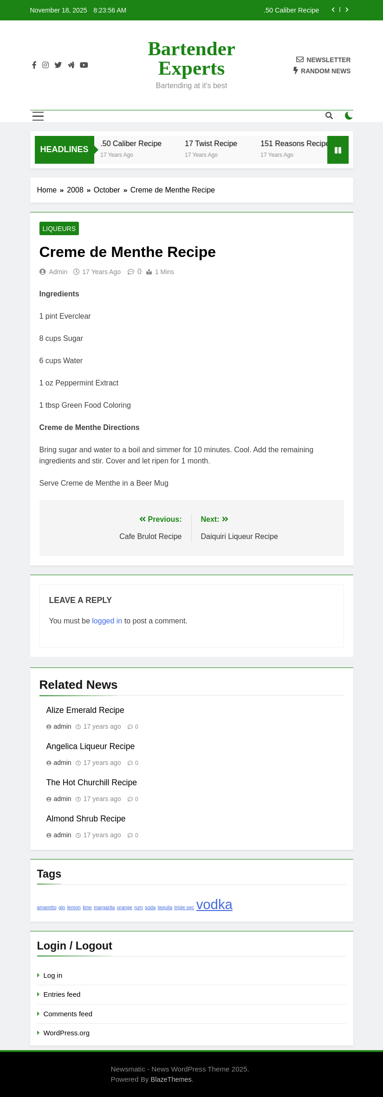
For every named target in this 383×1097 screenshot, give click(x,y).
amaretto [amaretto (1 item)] (47, 907)
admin (58, 272)
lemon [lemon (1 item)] (74, 907)
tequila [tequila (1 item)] (165, 907)
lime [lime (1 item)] (87, 907)
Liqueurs (59, 228)
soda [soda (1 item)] (150, 907)
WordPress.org (67, 1033)
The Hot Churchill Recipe (91, 782)
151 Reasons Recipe (300, 143)
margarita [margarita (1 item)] (104, 907)
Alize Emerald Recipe (85, 710)
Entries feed (62, 994)
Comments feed (68, 1014)
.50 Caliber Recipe (291, 10)
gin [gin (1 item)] (61, 907)
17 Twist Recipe (216, 143)
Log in (53, 975)
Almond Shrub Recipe (86, 818)
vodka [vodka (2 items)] (214, 904)
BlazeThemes (171, 1079)
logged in (107, 621)
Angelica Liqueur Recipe (90, 746)
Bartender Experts (191, 58)
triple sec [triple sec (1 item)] (185, 907)
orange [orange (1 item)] (124, 907)
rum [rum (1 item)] (138, 907)
